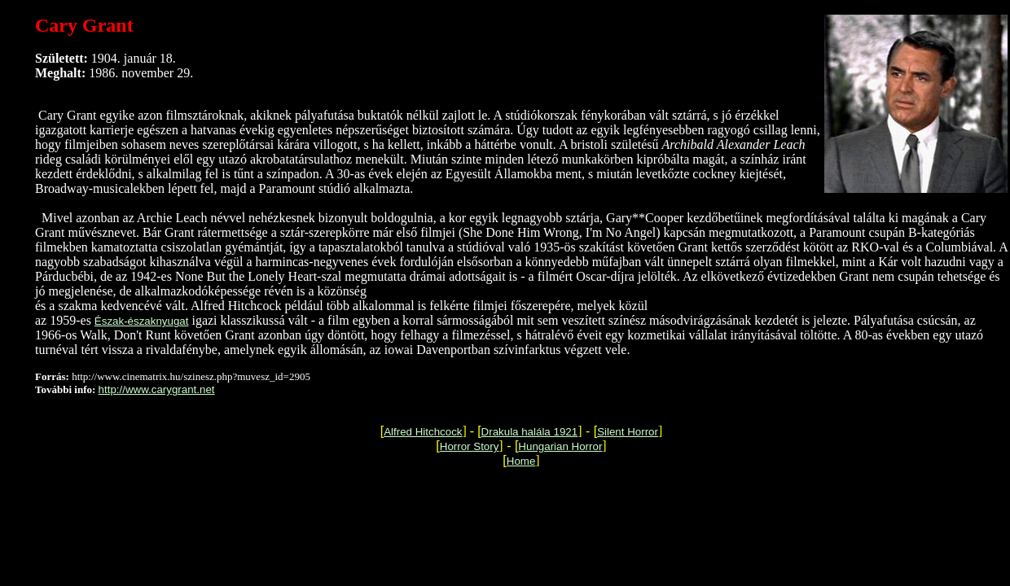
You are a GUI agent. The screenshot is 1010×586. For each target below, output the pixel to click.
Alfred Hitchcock (423, 432)
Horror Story (469, 446)
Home (521, 461)
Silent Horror (627, 432)
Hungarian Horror (560, 446)
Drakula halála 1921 (529, 432)
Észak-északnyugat (141, 321)
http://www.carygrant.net (157, 389)
